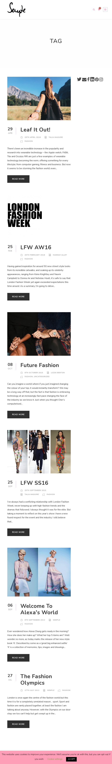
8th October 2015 (33, 375)
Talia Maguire (55, 140)
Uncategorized (42, 379)
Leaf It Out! (35, 132)
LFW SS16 (34, 485)
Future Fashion (40, 368)
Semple (56, 622)
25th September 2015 (35, 493)
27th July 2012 (32, 693)
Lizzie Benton (57, 375)
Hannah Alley (59, 257)
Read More (18, 181)
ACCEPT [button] (71, 759)
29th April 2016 (32, 140)
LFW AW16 (34, 250)
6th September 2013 (35, 622)
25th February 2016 (34, 257)
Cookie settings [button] (54, 759)
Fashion (29, 144)
